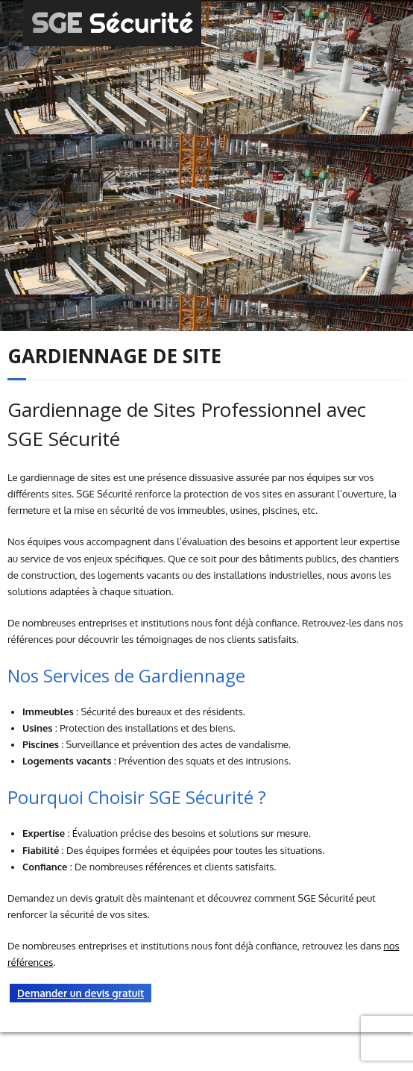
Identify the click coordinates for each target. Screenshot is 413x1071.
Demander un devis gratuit (80, 993)
